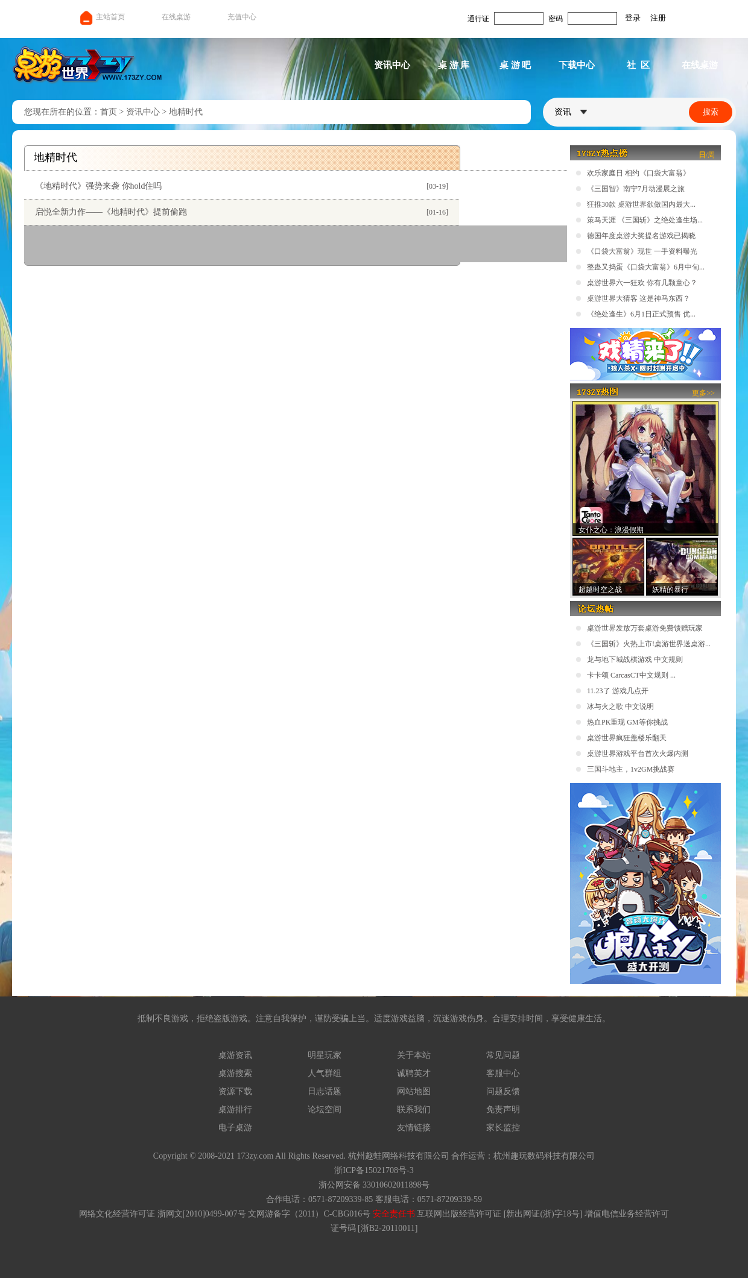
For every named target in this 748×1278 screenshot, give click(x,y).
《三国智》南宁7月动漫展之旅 (636, 188)
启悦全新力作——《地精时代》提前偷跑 (111, 211)
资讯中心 (392, 65)
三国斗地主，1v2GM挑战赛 (630, 769)
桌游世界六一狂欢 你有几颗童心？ (642, 283)
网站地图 (414, 1091)
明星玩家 (324, 1055)
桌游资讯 (235, 1055)
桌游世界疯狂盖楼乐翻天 (627, 738)
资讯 (570, 111)
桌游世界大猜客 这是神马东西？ (638, 298)
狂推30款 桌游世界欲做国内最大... (641, 204)
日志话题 (324, 1091)
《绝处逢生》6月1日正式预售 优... (641, 314)
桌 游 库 (454, 65)
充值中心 (241, 17)
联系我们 (414, 1109)
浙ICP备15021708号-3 (373, 1170)
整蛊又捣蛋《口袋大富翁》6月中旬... (646, 267)
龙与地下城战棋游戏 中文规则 (635, 659)
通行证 (478, 18)
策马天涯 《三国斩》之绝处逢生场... (645, 220)
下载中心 (577, 65)
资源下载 (235, 1091)
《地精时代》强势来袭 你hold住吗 (98, 185)
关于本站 (414, 1055)
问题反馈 (503, 1091)
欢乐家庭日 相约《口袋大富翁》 (638, 173)
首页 (108, 111)
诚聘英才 (414, 1073)
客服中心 (503, 1073)
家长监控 (503, 1127)
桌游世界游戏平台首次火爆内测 (637, 753)
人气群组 (324, 1073)
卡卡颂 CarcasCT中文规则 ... (631, 675)
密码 (555, 18)
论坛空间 (324, 1109)
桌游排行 (235, 1109)
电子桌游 (235, 1127)
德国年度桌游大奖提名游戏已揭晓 (641, 235)
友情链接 (414, 1127)
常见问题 (503, 1055)
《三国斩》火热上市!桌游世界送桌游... (649, 644)
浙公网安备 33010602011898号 (374, 1184)
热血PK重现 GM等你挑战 (627, 722)
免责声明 (503, 1109)
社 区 (638, 65)
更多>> (703, 393)
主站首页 (101, 17)
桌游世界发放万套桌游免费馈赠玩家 (645, 628)
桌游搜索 (235, 1073)
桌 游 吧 (515, 65)
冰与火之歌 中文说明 (620, 706)
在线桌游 (176, 17)
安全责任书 (394, 1213)
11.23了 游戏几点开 (617, 691)
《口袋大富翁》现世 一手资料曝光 (642, 251)
